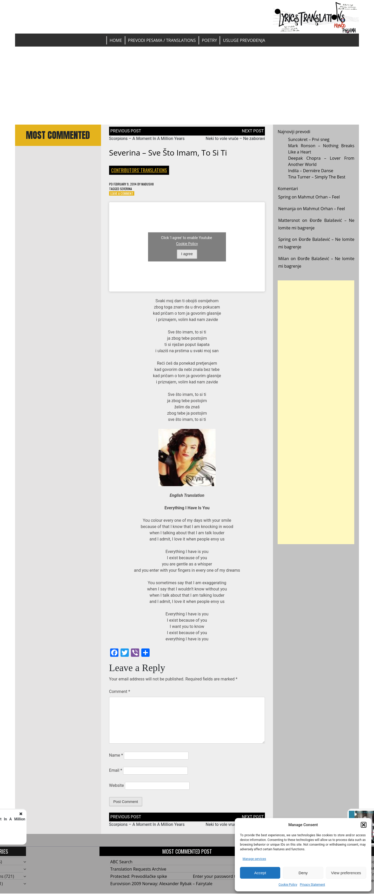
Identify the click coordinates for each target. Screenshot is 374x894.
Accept (260, 873)
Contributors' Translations (139, 170)
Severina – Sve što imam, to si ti (168, 152)
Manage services (254, 859)
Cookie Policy (287, 884)
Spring (284, 197)
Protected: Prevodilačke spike (138, 876)
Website (116, 785)
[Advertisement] (187, 85)
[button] (363, 824)
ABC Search (121, 862)
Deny (303, 873)
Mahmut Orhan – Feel (319, 197)
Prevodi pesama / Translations (162, 40)
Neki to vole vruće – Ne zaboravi (235, 138)
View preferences (346, 873)
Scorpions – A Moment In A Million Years (147, 138)
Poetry (209, 40)
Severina (126, 188)
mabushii (147, 184)
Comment (119, 691)
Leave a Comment (121, 193)
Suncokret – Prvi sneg (308, 139)
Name (116, 755)
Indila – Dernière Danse (310, 170)
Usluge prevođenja (244, 40)
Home (116, 40)
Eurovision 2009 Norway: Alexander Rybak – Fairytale (161, 883)
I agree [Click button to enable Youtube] (187, 254)
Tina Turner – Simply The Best (316, 177)
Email (115, 770)
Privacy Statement (312, 884)
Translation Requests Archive (138, 869)
